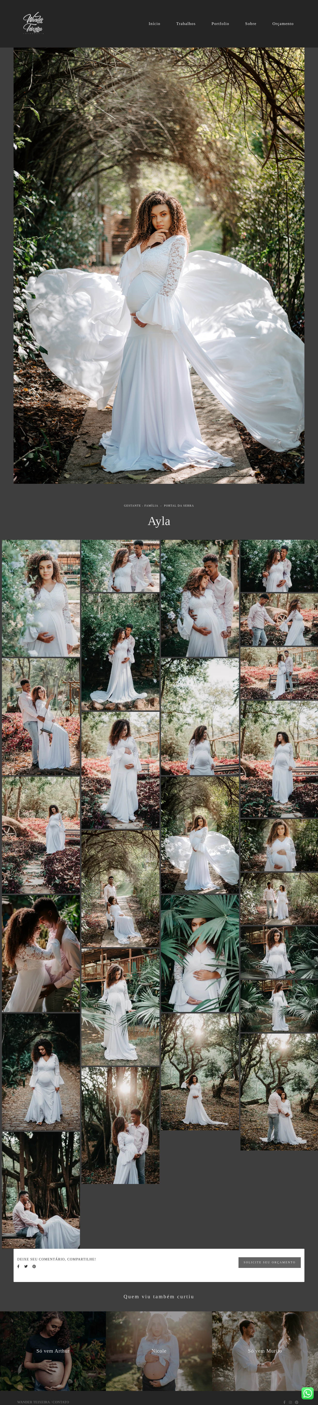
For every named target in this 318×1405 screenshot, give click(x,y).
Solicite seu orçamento (270, 1262)
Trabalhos (186, 23)
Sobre (251, 23)
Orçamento (283, 23)
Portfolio (220, 23)
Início (154, 23)
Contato (61, 1402)
